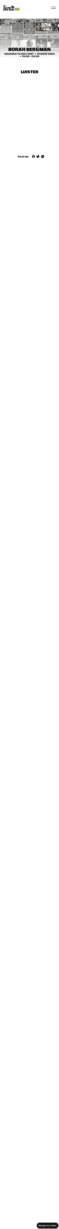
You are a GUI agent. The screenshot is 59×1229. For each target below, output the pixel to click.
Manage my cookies (47, 1225)
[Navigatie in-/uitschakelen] (53, 8)
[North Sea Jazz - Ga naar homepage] (11, 8)
